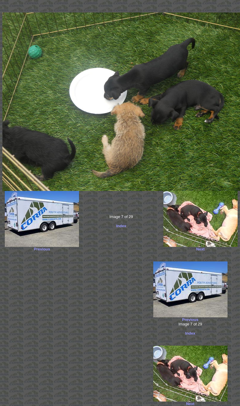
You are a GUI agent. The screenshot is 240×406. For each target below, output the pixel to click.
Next (200, 249)
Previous (42, 249)
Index (121, 226)
